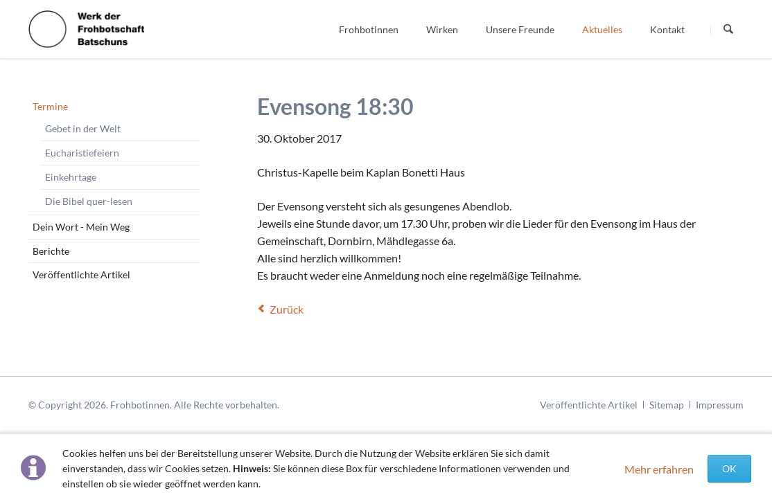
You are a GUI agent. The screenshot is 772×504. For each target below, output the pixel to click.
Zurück (287, 309)
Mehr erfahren (659, 469)
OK (729, 468)
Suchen (728, 30)
